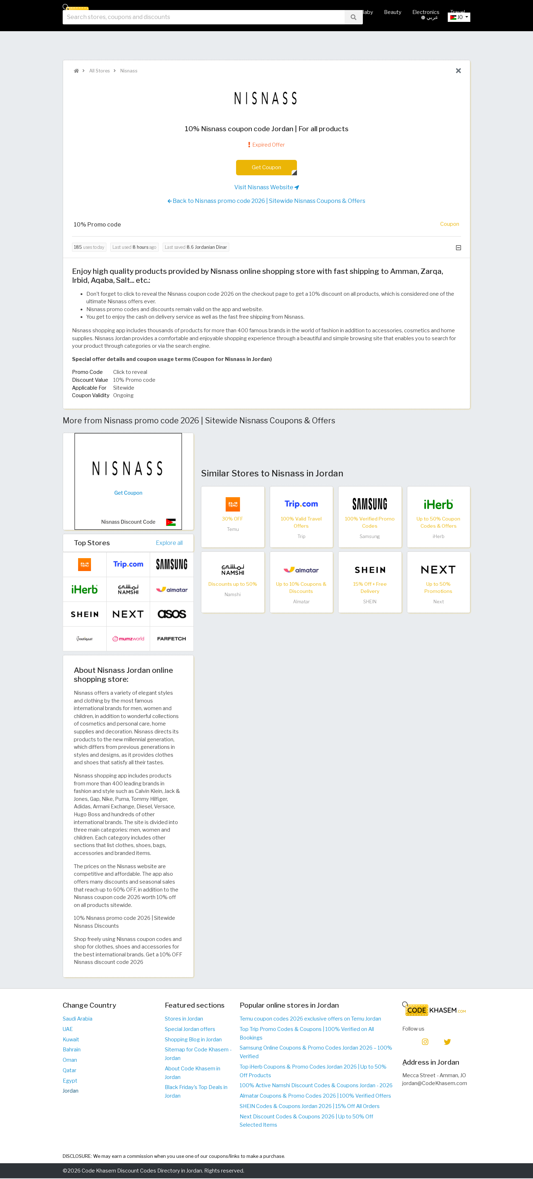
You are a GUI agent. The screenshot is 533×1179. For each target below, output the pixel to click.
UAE (68, 1029)
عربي (429, 35)
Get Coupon (266, 167)
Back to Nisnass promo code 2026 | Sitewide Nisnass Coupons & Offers (266, 201)
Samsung (370, 537)
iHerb (439, 537)
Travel (457, 12)
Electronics (426, 12)
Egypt (70, 1081)
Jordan (70, 1091)
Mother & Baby (354, 12)
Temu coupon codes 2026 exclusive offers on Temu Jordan (310, 1019)
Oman (70, 1060)
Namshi (233, 595)
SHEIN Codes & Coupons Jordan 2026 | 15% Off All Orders (310, 1106)
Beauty (393, 12)
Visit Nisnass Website (266, 187)
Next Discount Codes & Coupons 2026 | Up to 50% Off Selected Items (306, 1121)
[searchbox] (204, 35)
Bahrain (72, 1050)
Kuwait (71, 1040)
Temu (233, 529)
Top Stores (92, 543)
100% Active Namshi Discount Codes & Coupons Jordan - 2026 (316, 1086)
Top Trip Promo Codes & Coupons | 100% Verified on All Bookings (307, 1033)
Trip (301, 537)
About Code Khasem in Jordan (192, 1073)
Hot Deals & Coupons (270, 12)
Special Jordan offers (190, 1029)
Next (438, 602)
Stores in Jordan (184, 1019)
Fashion (316, 12)
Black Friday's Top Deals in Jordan (196, 1091)
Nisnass (128, 70)
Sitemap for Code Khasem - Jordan (198, 1054)
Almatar (301, 602)
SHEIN (369, 602)
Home (191, 12)
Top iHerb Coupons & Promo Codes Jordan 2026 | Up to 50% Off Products (313, 1071)
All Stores (221, 12)
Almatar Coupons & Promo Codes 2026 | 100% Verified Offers (315, 1096)
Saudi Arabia (77, 1019)
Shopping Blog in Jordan (193, 1040)
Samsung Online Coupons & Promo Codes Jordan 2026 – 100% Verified (316, 1052)
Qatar (69, 1071)
